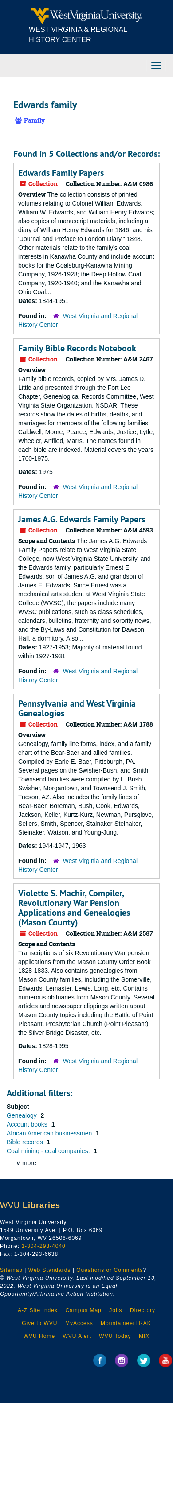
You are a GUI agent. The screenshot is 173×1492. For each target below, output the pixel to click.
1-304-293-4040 (43, 1246)
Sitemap (11, 1270)
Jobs (115, 1310)
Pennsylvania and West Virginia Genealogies (77, 708)
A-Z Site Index (38, 1310)
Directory (142, 1310)
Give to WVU (39, 1323)
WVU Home (39, 1336)
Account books (28, 1124)
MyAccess (79, 1323)
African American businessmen (50, 1133)
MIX (144, 1336)
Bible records (26, 1142)
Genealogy (23, 1115)
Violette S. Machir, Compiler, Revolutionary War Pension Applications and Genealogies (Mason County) (74, 907)
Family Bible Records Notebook (77, 348)
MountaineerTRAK (126, 1323)
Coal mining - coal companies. (49, 1150)
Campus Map (83, 1310)
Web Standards (49, 1270)
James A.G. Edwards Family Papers (81, 519)
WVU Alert (77, 1336)
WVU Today (115, 1336)
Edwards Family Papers (61, 173)
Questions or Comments (109, 1270)
